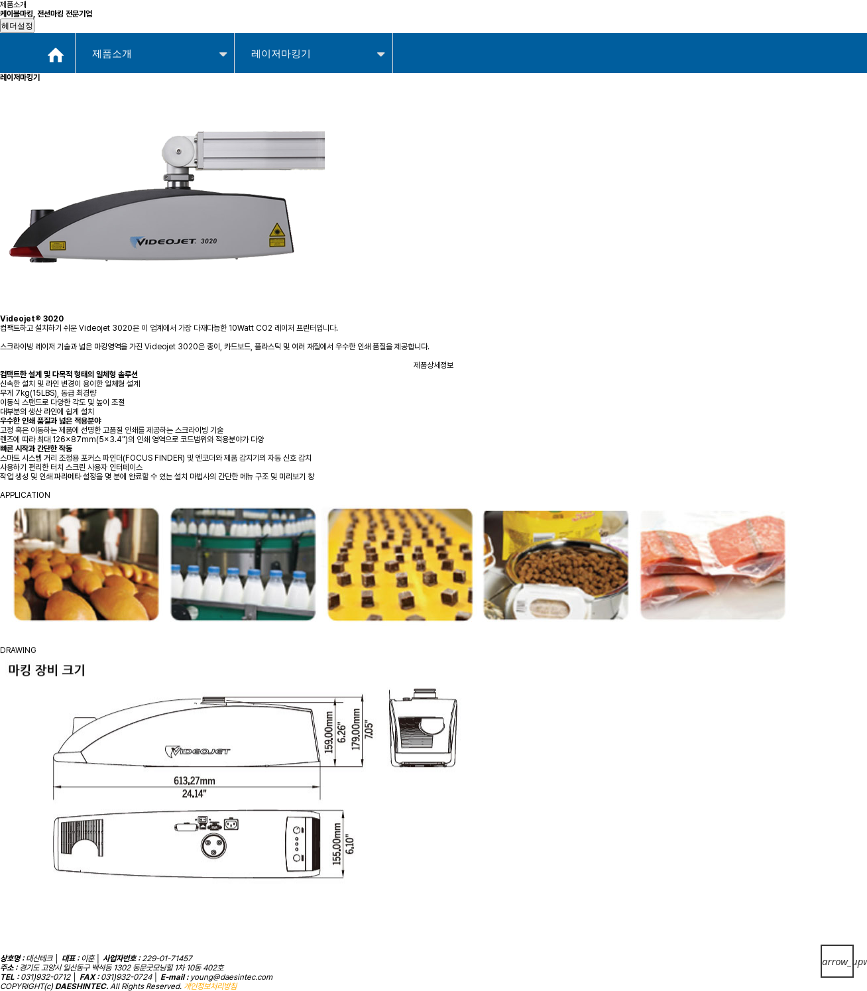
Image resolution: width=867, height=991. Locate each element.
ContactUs (789, 26)
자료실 (613, 26)
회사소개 (244, 26)
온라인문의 (522, 26)
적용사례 (426, 26)
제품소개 (335, 26)
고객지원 (698, 26)
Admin (746, 26)
